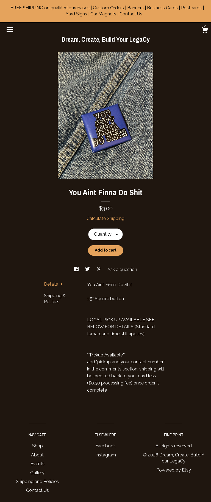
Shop (37, 445)
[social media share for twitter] (88, 269)
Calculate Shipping (105, 218)
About (37, 455)
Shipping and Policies (37, 481)
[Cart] (205, 31)
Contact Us (37, 490)
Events (37, 463)
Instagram (105, 455)
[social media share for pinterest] (99, 269)
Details (53, 284)
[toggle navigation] (10, 29)
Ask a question (122, 269)
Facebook (105, 445)
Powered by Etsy (173, 470)
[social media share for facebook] (77, 269)
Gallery (37, 472)
